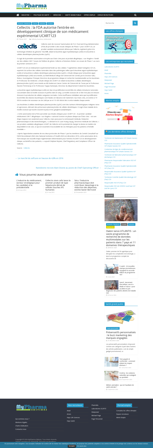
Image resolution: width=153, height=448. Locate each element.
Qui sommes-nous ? (22, 419)
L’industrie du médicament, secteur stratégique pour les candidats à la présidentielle (29, 184)
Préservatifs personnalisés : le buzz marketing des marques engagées (121, 335)
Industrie (25, 15)
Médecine (57, 15)
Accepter (72, 446)
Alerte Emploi (121, 417)
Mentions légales (21, 422)
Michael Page (109, 83)
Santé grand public (73, 15)
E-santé (124, 224)
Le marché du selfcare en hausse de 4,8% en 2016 (39, 158)
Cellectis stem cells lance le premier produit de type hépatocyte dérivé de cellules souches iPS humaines (58, 185)
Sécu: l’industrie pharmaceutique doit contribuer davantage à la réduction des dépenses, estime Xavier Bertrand (86, 185)
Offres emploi (89, 15)
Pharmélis (107, 73)
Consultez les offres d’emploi (126, 411)
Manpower (108, 80)
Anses (106, 93)
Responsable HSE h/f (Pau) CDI (115, 183)
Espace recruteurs (105, 15)
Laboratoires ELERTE (111, 67)
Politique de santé (41, 15)
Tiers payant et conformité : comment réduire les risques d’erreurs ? (127, 362)
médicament (47, 39)
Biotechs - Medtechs (24, 23)
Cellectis (33, 39)
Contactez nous (20, 429)
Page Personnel (109, 87)
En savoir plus (81, 446)
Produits (50, 23)
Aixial (106, 70)
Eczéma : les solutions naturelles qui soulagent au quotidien (128, 375)
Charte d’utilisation (21, 426)
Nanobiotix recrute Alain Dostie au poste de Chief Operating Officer (68, 167)
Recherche (110, 227)
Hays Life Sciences (110, 77)
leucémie (40, 39)
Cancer (35, 23)
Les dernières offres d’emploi (121, 131)
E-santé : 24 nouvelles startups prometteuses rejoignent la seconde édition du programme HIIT (127, 270)
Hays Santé (108, 90)
